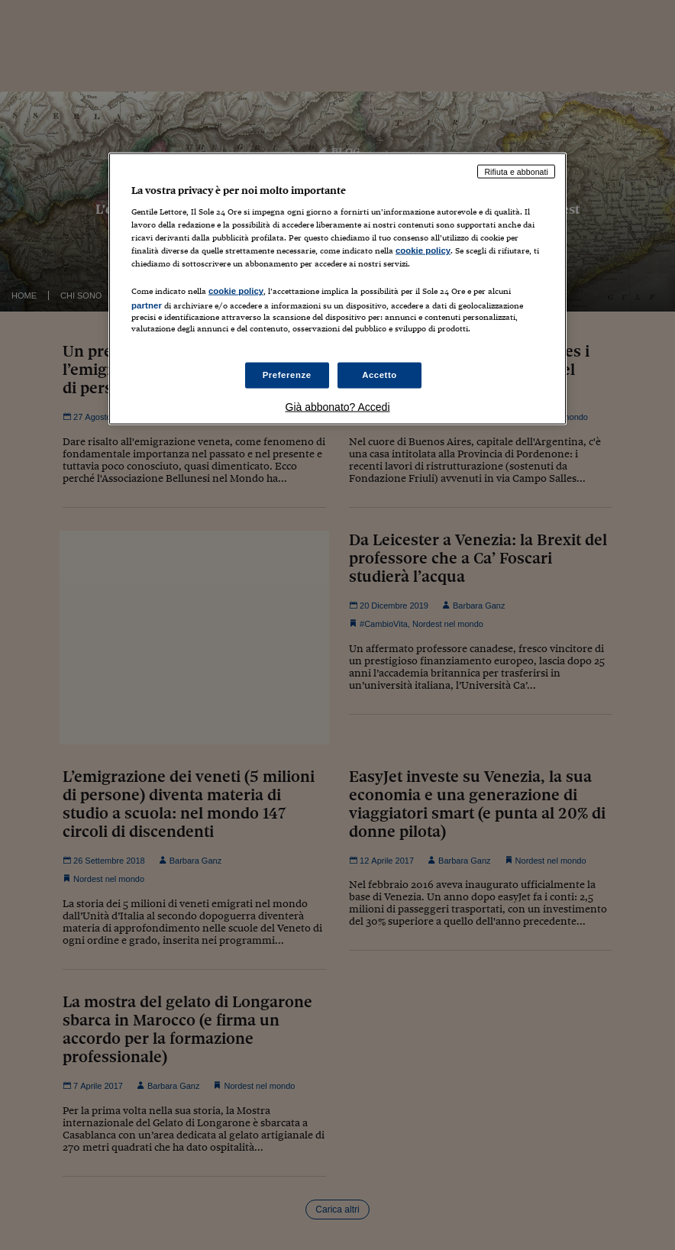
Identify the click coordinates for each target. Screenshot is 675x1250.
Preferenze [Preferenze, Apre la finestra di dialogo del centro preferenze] (287, 374)
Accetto (379, 374)
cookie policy (423, 250)
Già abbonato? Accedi (338, 406)
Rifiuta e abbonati (516, 171)
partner (146, 305)
